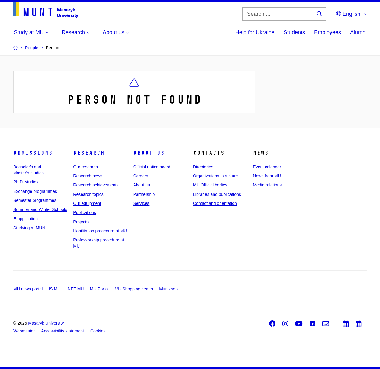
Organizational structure (215, 175)
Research (89, 153)
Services (141, 203)
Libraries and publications (217, 194)
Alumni (358, 32)
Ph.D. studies (25, 182)
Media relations (267, 185)
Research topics (88, 194)
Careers (140, 175)
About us (149, 153)
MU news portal (28, 288)
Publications (84, 212)
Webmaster (24, 331)
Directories (203, 166)
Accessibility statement (62, 331)
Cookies (98, 331)
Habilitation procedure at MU (100, 230)
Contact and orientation (215, 203)
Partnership (144, 194)
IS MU (54, 288)
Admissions (33, 153)
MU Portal (99, 288)
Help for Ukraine (255, 32)
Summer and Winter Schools (40, 209)
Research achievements (95, 185)
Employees (327, 32)
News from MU (267, 175)
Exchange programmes (35, 191)
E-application (25, 218)
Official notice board (151, 166)
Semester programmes (34, 200)
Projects (81, 221)
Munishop (168, 288)
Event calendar (267, 166)
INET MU (75, 288)
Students (294, 32)
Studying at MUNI (30, 227)
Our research (85, 166)
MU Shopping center (134, 288)
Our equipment (87, 203)
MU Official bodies (210, 185)
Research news (87, 175)
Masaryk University (46, 323)
